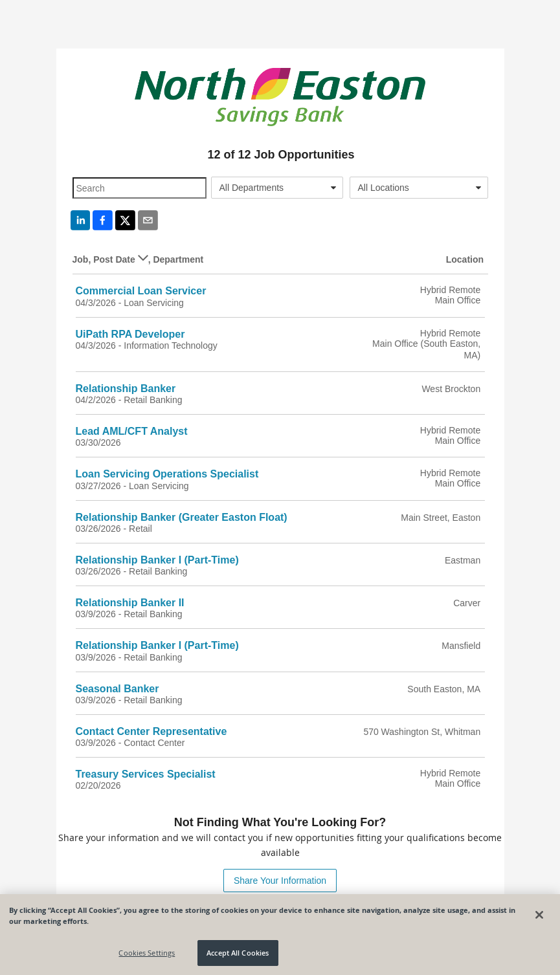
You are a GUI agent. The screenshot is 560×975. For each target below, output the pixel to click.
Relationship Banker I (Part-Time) (157, 559)
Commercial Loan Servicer (141, 290)
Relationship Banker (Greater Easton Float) (181, 517)
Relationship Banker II (130, 602)
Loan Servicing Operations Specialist (167, 473)
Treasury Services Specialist (146, 774)
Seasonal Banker (117, 688)
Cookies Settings (146, 953)
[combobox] (277, 188)
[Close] (539, 915)
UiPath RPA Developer (130, 334)
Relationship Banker (126, 388)
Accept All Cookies (238, 953)
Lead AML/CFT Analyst (132, 431)
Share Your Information (280, 880)
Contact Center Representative (151, 731)
